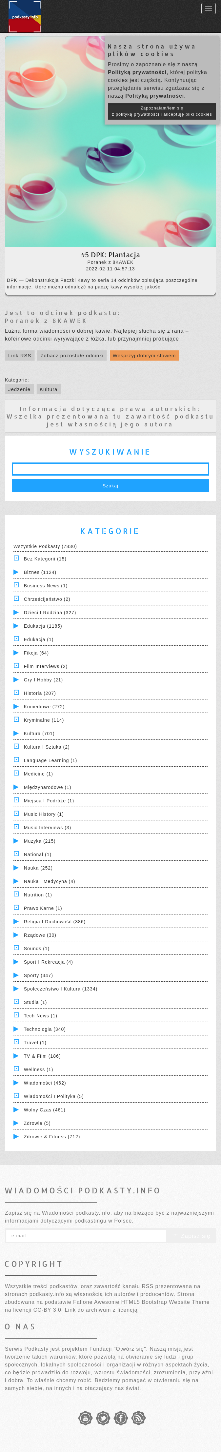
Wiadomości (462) (45, 1083)
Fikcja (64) (36, 653)
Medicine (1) (38, 773)
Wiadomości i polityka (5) (54, 1096)
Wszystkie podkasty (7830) (45, 546)
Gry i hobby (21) (43, 679)
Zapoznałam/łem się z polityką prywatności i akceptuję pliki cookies (162, 111)
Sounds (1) (37, 948)
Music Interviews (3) (47, 827)
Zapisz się (191, 1236)
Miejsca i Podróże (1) (49, 800)
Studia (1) (35, 1002)
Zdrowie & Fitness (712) (52, 1136)
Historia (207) (40, 693)
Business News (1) (46, 585)
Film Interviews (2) (46, 666)
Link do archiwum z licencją (101, 1310)
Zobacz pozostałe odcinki (71, 355)
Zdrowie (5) (37, 1123)
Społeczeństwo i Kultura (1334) (61, 988)
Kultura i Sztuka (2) (47, 747)
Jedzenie (19, 389)
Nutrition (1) (38, 894)
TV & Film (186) (42, 1056)
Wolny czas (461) (45, 1109)
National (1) (37, 854)
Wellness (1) (38, 1069)
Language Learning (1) (50, 760)
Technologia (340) (45, 1029)
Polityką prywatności (137, 72)
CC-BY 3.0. (48, 1310)
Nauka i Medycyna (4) (49, 881)
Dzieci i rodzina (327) (50, 612)
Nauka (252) (38, 868)
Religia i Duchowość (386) (55, 921)
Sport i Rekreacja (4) (48, 962)
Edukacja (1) (39, 639)
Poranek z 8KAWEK (46, 320)
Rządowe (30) (40, 935)
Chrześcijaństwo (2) (47, 599)
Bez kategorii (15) (45, 558)
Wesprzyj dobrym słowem (144, 355)
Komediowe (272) (44, 706)
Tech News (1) (40, 1015)
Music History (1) (44, 814)
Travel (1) (35, 1042)
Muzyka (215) (40, 841)
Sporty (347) (38, 975)
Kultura (49, 389)
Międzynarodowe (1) (47, 787)
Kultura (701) (39, 733)
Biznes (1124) (40, 572)
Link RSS (19, 355)
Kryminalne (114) (44, 720)
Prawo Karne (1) (43, 908)
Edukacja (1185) (43, 626)
